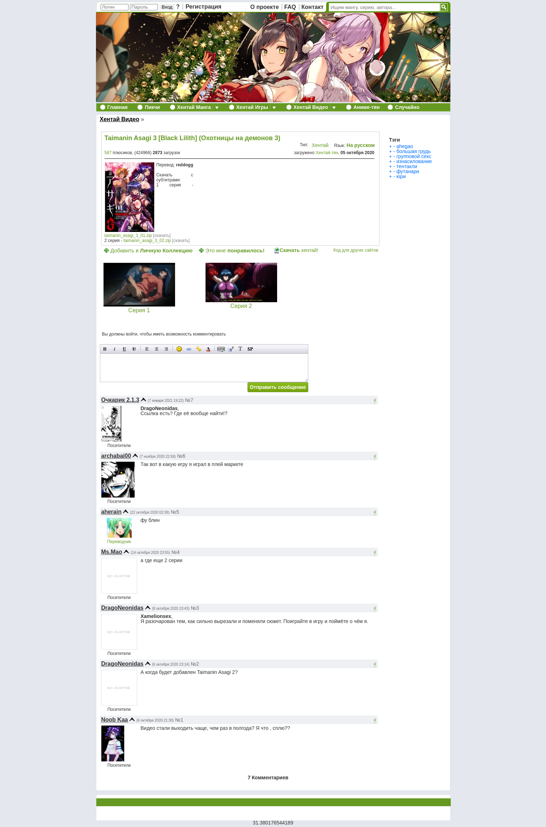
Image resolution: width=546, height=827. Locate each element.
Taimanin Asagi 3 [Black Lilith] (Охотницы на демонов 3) (192, 138)
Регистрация (203, 7)
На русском (361, 145)
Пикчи (152, 107)
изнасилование (414, 161)
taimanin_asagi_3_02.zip (147, 240)
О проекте (264, 7)
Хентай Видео (311, 107)
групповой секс (413, 156)
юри (401, 176)
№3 (195, 608)
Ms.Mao (111, 552)
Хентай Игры (252, 107)
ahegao (404, 146)
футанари (407, 171)
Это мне (235, 250)
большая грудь (413, 151)
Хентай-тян (327, 152)
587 (108, 152)
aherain (111, 512)
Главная (117, 107)
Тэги (394, 140)
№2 (195, 664)
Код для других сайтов (355, 250)
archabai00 (116, 456)
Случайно (407, 107)
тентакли (406, 166)
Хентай (320, 145)
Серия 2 (241, 303)
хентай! (299, 250)
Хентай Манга (194, 107)
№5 (175, 512)
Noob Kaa (114, 720)
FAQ (290, 7)
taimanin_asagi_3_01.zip (128, 235)
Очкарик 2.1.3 (120, 400)
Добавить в (152, 250)
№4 (175, 552)
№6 (181, 456)
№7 (189, 400)
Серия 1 (139, 307)
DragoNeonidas (122, 608)
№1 (179, 720)
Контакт (312, 7)
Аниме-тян (366, 107)
